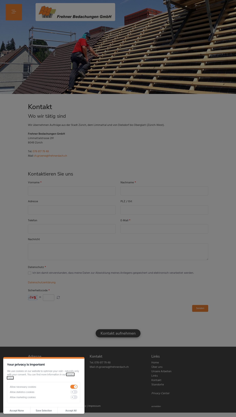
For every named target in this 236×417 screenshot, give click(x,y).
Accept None (17, 410)
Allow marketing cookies (23, 397)
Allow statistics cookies (22, 392)
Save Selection (44, 410)
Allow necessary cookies (23, 386)
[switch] (73, 387)
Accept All (71, 410)
